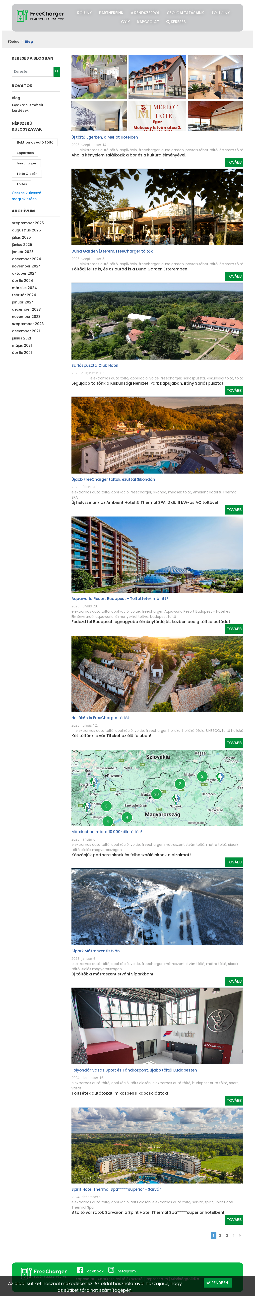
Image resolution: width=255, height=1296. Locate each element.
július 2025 (21, 237)
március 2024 (24, 287)
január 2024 (23, 302)
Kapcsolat (148, 21)
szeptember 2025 (28, 223)
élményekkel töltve (131, 616)
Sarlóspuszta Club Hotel (94, 365)
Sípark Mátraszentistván (95, 951)
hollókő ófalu (193, 730)
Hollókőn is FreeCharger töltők (100, 717)
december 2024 (26, 259)
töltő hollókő (232, 730)
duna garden (172, 150)
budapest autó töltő (209, 1082)
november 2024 (26, 266)
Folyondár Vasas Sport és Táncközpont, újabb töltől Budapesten (134, 1070)
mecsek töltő (179, 492)
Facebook (94, 1271)
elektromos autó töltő (34, 142)
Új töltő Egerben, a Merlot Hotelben (104, 137)
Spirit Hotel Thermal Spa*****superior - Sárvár (116, 1189)
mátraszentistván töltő (184, 844)
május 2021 (22, 345)
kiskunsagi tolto (220, 378)
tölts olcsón (26, 173)
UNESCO (213, 730)
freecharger (26, 163)
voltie (154, 378)
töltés (21, 184)
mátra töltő (216, 844)
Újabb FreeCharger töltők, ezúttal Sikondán (113, 479)
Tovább (234, 162)
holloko (174, 730)
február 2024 (24, 295)
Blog (16, 97)
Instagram (126, 1271)
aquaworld (104, 616)
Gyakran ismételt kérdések (27, 108)
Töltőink (220, 12)
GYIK (125, 21)
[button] (218, 1283)
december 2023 (26, 309)
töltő (239, 378)
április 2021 (22, 352)
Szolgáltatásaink (185, 12)
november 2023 (26, 316)
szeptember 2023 (28, 323)
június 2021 (21, 338)
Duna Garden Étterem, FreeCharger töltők (112, 251)
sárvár (197, 1202)
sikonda (159, 492)
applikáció (25, 152)
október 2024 (24, 273)
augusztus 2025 (26, 230)
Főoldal (14, 41)
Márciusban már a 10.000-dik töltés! (106, 831)
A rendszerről (145, 12)
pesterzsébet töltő (202, 150)
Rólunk (84, 12)
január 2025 (23, 251)
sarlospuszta (194, 378)
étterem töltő (231, 150)
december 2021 (26, 331)
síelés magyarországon (101, 849)
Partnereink (111, 12)
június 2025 (22, 244)
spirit (209, 1202)
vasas (76, 1088)
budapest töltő (163, 616)
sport (233, 1082)
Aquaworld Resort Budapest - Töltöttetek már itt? (119, 598)
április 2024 (22, 280)
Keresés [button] (176, 21)
